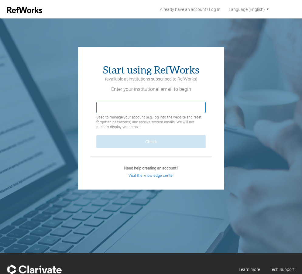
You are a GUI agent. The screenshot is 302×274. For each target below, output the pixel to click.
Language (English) (249, 9)
